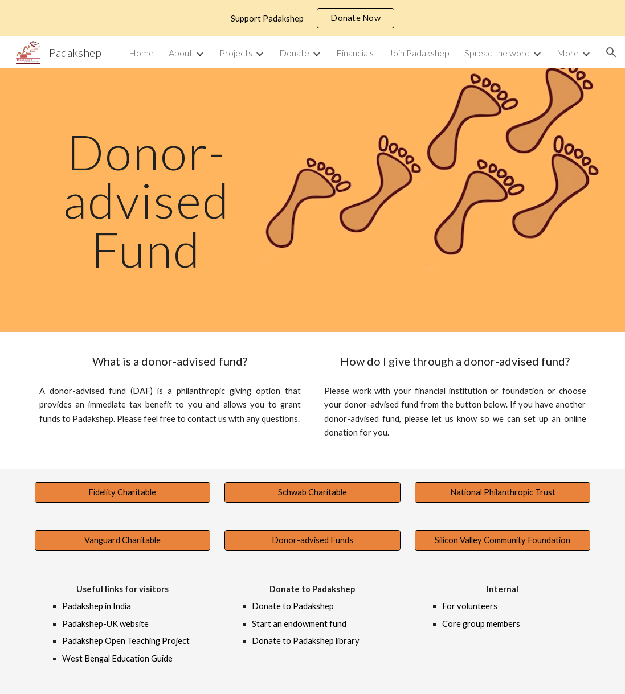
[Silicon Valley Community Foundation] (502, 540)
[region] (312, 18)
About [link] (181, 52)
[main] (146, 200)
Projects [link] (235, 52)
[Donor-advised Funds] (312, 540)
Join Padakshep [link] (419, 52)
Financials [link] (355, 52)
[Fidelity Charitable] (122, 492)
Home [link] (141, 52)
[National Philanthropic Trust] (502, 492)
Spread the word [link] (497, 52)
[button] (611, 52)
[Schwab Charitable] (312, 492)
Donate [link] (294, 52)
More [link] (568, 52)
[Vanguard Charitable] (122, 540)
